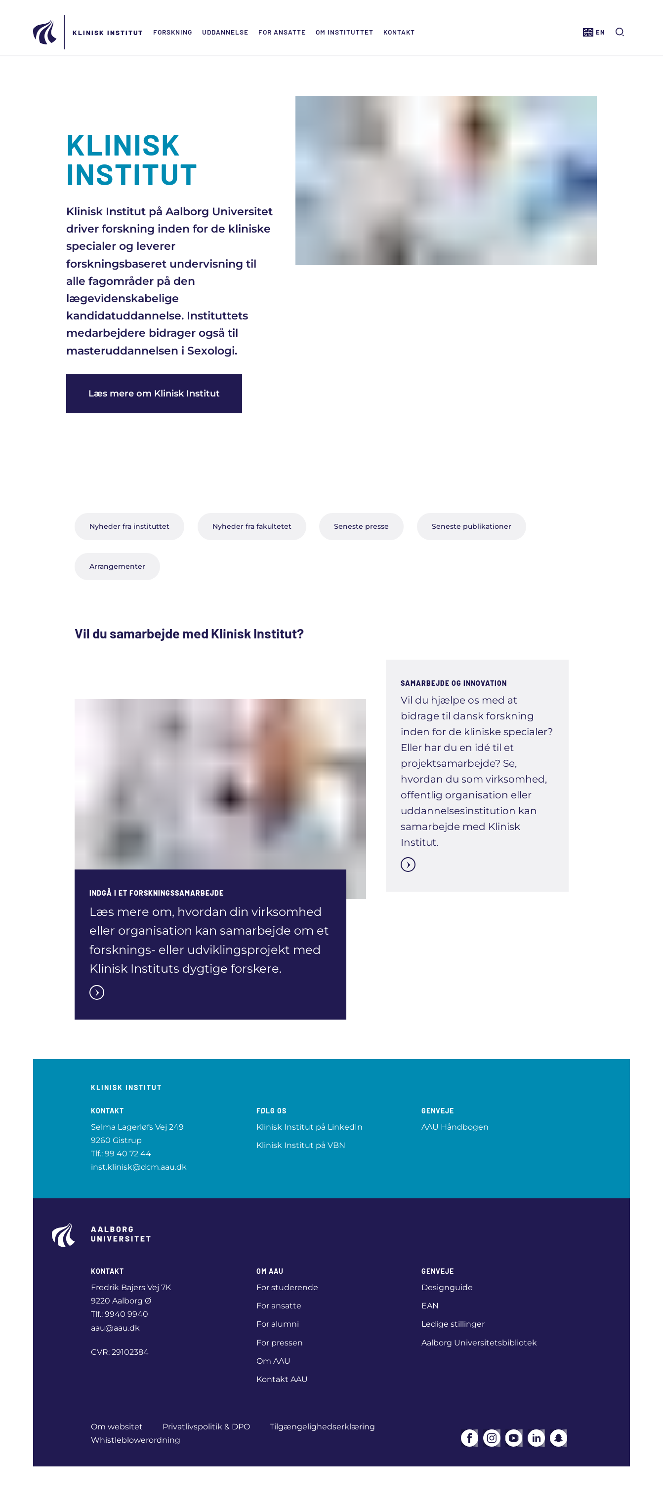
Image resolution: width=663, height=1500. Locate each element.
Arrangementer (117, 566)
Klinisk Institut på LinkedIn (309, 1127)
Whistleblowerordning (135, 1440)
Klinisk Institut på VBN (300, 1145)
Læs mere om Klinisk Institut (154, 393)
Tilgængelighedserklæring (322, 1426)
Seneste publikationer (471, 526)
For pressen (279, 1342)
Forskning (172, 32)
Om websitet (117, 1426)
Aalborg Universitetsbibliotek (479, 1342)
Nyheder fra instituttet (129, 526)
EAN (430, 1305)
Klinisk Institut (108, 32)
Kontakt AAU (282, 1379)
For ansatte (282, 32)
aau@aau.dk (115, 1328)
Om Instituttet (344, 32)
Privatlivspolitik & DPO (206, 1426)
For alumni (277, 1324)
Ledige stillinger (453, 1324)
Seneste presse (361, 526)
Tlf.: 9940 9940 (119, 1314)
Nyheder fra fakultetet (251, 526)
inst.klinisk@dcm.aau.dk (139, 1167)
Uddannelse (225, 32)
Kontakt (399, 32)
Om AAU (273, 1361)
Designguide (447, 1287)
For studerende (287, 1287)
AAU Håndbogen (455, 1127)
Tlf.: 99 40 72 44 (121, 1153)
